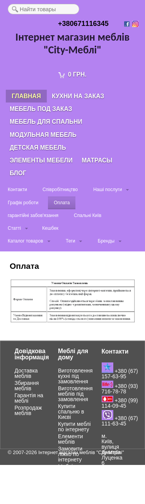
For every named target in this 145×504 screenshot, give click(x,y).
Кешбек (50, 228)
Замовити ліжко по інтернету (70, 454)
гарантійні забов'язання (33, 215)
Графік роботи (23, 202)
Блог (18, 173)
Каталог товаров (25, 241)
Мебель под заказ (41, 109)
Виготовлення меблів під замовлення (75, 393)
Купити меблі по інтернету (74, 426)
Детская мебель (38, 147)
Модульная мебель (43, 135)
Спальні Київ (87, 215)
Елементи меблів (70, 439)
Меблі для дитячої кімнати (71, 471)
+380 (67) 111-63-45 (120, 421)
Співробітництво (60, 189)
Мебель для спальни (46, 121)
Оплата (62, 202)
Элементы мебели (41, 160)
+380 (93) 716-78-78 (120, 389)
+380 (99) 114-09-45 (120, 403)
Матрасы (97, 160)
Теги (70, 241)
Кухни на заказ (78, 96)
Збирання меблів (27, 385)
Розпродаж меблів (28, 410)
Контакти (17, 189)
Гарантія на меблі (29, 398)
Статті (14, 228)
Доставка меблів (26, 373)
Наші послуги (107, 189)
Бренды (106, 241)
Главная (26, 96)
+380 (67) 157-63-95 (120, 373)
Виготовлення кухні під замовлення (75, 375)
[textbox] (43, 9)
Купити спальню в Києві (71, 411)
